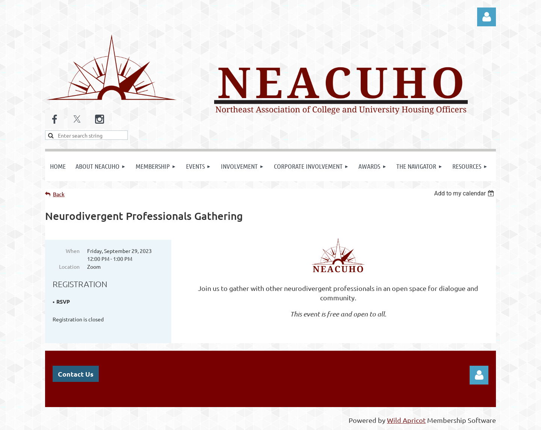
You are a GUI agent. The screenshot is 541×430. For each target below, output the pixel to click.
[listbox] (465, 193)
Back (59, 194)
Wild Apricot (406, 420)
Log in (486, 17)
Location (69, 266)
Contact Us (76, 374)
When (73, 250)
